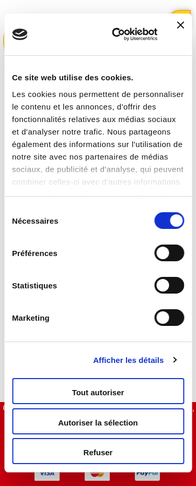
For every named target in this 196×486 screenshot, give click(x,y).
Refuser (98, 452)
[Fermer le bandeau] (180, 34)
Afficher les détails (128, 360)
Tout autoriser (98, 392)
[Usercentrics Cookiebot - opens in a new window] (116, 34)
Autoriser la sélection (98, 422)
